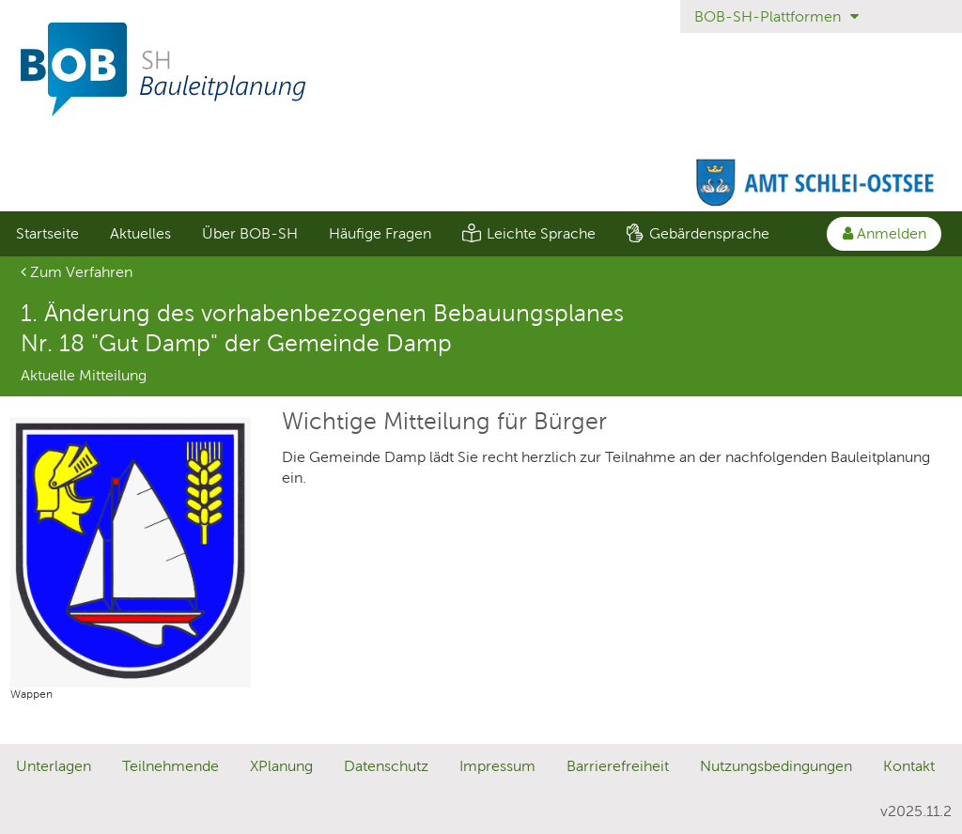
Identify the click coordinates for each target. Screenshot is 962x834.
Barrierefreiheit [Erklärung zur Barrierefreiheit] (617, 766)
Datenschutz (386, 766)
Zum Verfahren (76, 272)
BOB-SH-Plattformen (776, 16)
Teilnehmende (170, 766)
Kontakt (909, 766)
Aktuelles (140, 233)
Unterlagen (53, 766)
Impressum (497, 766)
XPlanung (281, 766)
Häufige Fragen (380, 233)
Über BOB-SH (250, 233)
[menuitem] (47, 233)
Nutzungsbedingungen (776, 766)
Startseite (47, 233)
